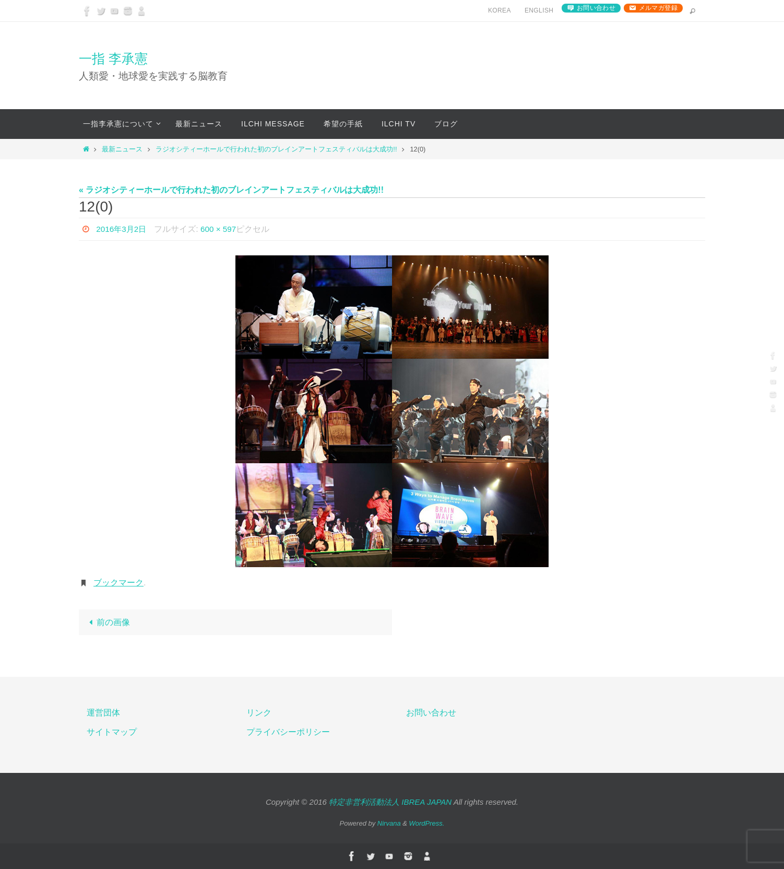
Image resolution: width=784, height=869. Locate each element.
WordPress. (427, 823)
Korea (499, 10)
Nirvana (389, 823)
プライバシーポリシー (288, 731)
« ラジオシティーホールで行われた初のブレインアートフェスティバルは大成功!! (231, 189)
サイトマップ (112, 731)
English (539, 10)
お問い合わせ (596, 7)
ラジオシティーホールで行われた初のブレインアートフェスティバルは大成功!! (276, 149)
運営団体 (103, 713)
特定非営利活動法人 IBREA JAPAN (390, 801)
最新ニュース (122, 149)
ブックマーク (118, 582)
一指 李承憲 (113, 58)
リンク (258, 713)
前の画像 (107, 622)
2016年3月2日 (122, 229)
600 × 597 (222, 229)
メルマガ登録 (658, 7)
